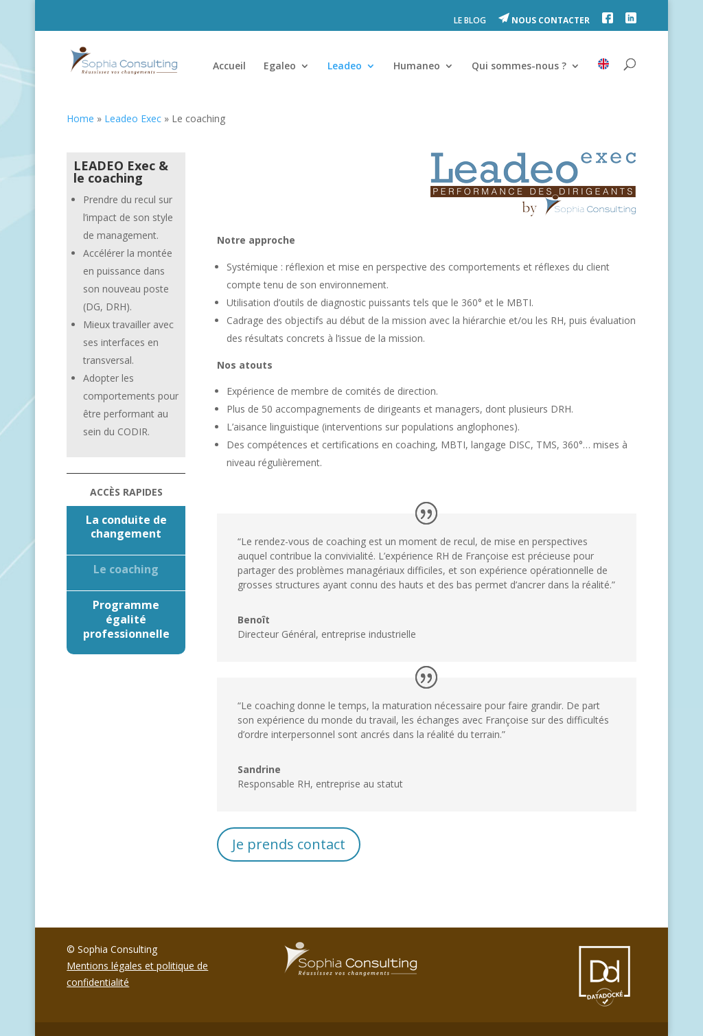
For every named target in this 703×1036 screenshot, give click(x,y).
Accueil (229, 66)
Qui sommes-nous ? (519, 66)
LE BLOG (470, 21)
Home (80, 118)
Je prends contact (288, 844)
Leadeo (344, 66)
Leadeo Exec (132, 118)
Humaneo (416, 66)
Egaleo (280, 66)
